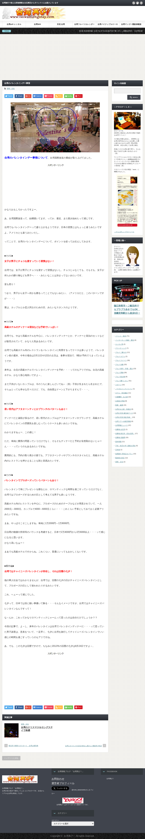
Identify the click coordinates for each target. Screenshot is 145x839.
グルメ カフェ (120, 356)
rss (133, 3)
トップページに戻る (11, 758)
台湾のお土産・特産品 (123, 409)
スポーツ (118, 385)
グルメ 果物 (119, 372)
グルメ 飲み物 (120, 376)
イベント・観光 (120, 336)
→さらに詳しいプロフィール (124, 232)
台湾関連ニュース (121, 425)
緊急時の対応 (120, 458)
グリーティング (120, 348)
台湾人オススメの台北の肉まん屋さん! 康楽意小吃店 (83, 746)
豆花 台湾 (61, 24)
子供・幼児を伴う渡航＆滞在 (125, 446)
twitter (137, 3)
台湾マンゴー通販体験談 (131, 24)
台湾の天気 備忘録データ (124, 413)
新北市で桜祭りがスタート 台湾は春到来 (23, 746)
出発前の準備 (120, 401)
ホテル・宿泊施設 (121, 393)
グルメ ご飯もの (121, 352)
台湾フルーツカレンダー (84, 24)
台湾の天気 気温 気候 (123, 417)
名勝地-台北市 (120, 429)
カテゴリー (55, 820)
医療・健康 (119, 405)
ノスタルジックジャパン (123, 389)
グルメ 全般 (119, 364)
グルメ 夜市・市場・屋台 (124, 368)
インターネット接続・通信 (124, 340)
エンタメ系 (119, 344)
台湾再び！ (110, 778)
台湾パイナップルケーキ (108, 24)
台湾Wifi (37, 24)
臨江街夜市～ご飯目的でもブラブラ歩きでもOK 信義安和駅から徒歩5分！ (127, 309)
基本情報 (118, 441)
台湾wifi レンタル (14, 24)
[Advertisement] (72, 57)
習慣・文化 (11, 88)
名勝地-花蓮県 (120, 437)
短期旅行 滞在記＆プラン (124, 454)
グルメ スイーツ (121, 360)
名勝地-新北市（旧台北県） (125, 433)
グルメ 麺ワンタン (121, 381)
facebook (141, 3)
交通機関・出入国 (121, 397)
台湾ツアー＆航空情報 (123, 421)
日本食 (117, 449)
